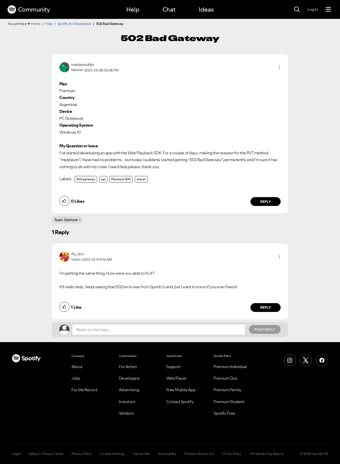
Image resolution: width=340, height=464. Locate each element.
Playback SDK (121, 179)
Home (35, 23)
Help (132, 9)
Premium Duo (226, 378)
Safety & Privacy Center (46, 453)
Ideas (206, 9)
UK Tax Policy (231, 453)
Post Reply (264, 329)
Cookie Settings (112, 453)
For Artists (128, 366)
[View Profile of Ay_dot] (77, 254)
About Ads (141, 453)
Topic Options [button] (66, 219)
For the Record (84, 389)
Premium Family (227, 389)
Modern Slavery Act (199, 453)
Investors (127, 401)
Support (173, 366)
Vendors (126, 413)
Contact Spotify (180, 401)
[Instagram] (290, 360)
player (141, 179)
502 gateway (85, 179)
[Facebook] (322, 360)
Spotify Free (224, 413)
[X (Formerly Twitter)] (306, 360)
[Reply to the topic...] (158, 330)
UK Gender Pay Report (266, 453)
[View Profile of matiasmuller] (82, 64)
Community (29, 9)
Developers (129, 378)
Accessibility (167, 453)
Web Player (176, 378)
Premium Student (229, 401)
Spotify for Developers (74, 23)
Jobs (75, 378)
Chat (169, 9)
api (103, 179)
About (76, 366)
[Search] (297, 9)
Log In (313, 9)
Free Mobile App (181, 389)
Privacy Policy (81, 453)
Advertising (129, 389)
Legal (16, 453)
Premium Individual (230, 366)
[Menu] (328, 9)
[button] (279, 67)
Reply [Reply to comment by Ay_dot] (265, 307)
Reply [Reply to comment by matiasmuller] (265, 201)
